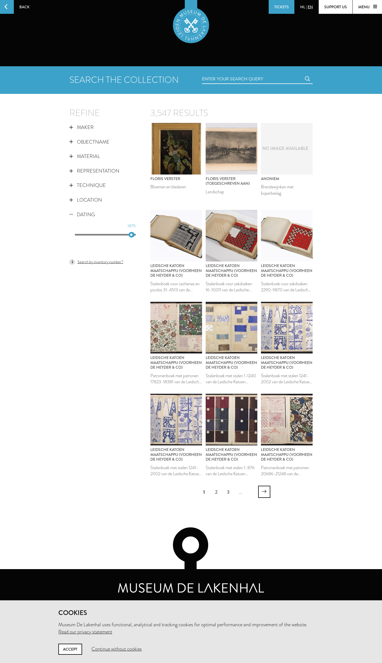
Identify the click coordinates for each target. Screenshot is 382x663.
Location (85, 200)
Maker (81, 127)
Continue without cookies (116, 649)
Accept (70, 649)
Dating (82, 214)
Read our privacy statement (85, 631)
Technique (87, 185)
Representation (94, 171)
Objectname (89, 142)
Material (84, 156)
